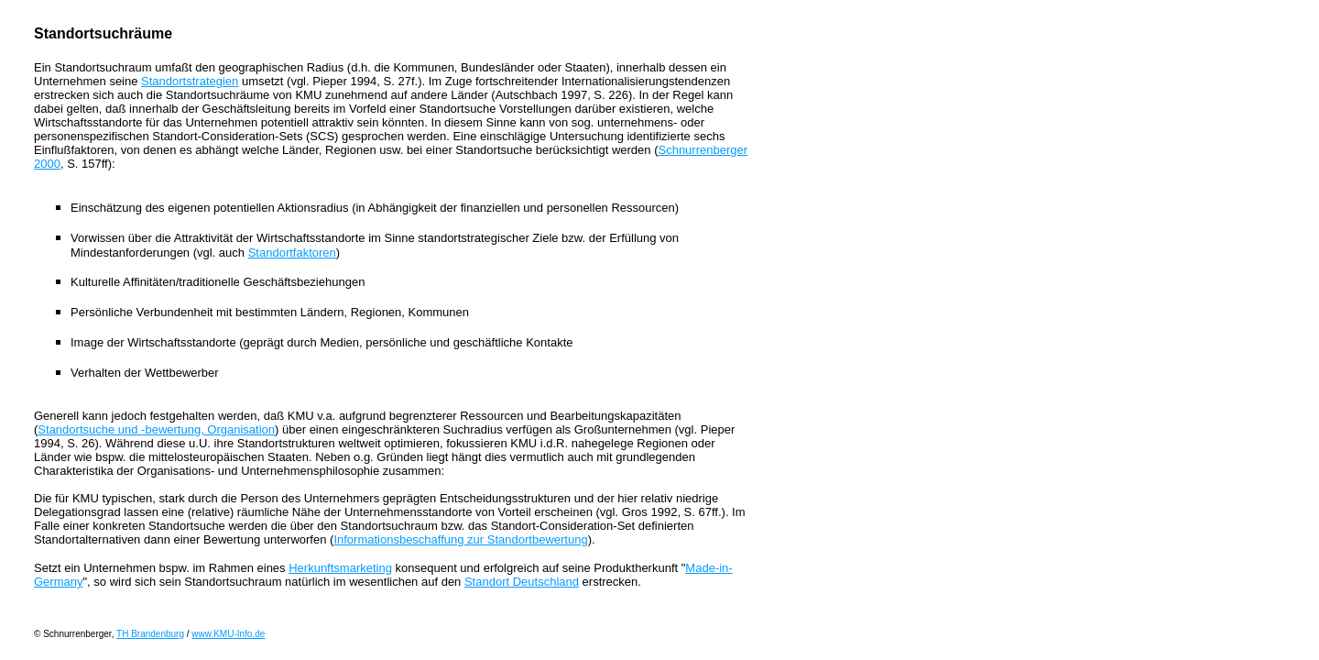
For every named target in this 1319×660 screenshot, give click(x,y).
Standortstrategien (189, 81)
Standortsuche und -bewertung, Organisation (156, 429)
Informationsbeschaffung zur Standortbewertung (460, 539)
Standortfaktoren (292, 252)
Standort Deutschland (521, 581)
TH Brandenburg (150, 634)
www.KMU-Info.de (228, 634)
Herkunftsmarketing (340, 568)
